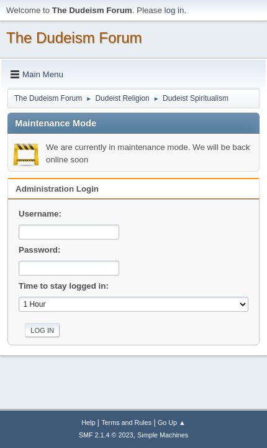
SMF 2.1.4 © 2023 (106, 435)
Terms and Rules (126, 422)
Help (88, 422)
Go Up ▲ (172, 422)
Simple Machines (162, 435)
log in (174, 10)
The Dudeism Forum (74, 37)
